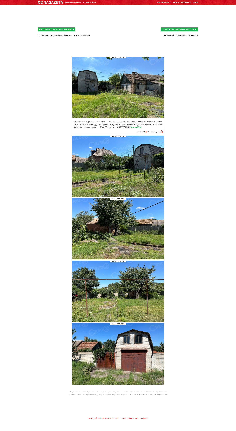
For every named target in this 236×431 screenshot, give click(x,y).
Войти (195, 2)
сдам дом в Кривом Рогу (106, 394)
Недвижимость (56, 35)
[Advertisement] (118, 406)
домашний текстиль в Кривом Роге (82, 394)
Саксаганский (168, 35)
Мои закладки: (164, 2)
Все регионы (193, 35)
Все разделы (43, 35)
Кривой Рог (181, 35)
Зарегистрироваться (182, 2)
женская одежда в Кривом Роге (128, 394)
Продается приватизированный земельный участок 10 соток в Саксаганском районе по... (133, 392)
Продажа (67, 35)
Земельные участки (82, 35)
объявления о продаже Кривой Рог (154, 394)
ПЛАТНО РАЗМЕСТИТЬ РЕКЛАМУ (179, 29)
